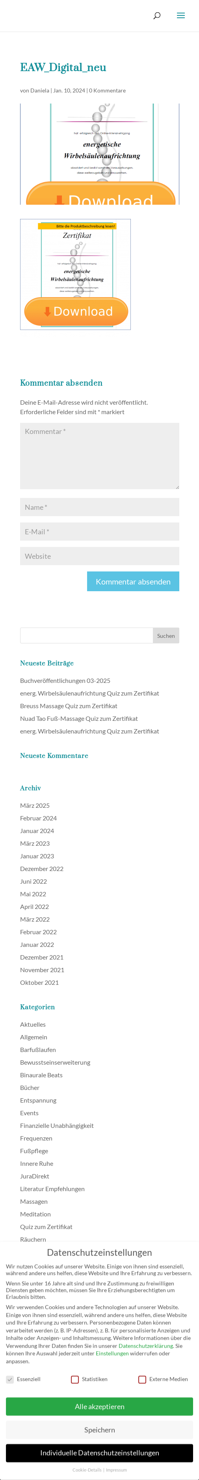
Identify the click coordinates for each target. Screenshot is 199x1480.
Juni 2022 (33, 881)
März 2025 (35, 805)
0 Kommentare (107, 90)
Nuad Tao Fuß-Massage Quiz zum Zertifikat (79, 718)
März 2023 (35, 843)
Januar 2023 (37, 856)
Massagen (34, 1201)
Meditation (35, 1214)
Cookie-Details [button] (87, 1465)
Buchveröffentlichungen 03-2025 (65, 680)
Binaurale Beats (41, 1074)
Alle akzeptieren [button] (100, 1401)
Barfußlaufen (38, 1049)
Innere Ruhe (36, 1163)
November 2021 (42, 969)
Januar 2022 (37, 944)
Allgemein (33, 1037)
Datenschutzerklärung (146, 1341)
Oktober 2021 (39, 982)
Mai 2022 (33, 893)
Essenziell (23, 1374)
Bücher (29, 1087)
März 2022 (35, 919)
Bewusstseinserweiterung (55, 1062)
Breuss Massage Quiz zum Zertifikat (68, 705)
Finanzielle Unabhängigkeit (57, 1125)
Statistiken (89, 1374)
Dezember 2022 (41, 868)
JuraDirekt (34, 1176)
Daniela (39, 90)
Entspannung (38, 1100)
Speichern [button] (99, 1425)
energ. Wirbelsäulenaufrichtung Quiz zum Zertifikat (89, 693)
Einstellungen (112, 1348)
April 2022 (34, 906)
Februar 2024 (38, 818)
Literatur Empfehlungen (52, 1188)
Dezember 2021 (41, 957)
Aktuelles (33, 1024)
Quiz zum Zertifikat (46, 1226)
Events (29, 1112)
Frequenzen (36, 1138)
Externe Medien (163, 1374)
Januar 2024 (37, 830)
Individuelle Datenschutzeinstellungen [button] (99, 1448)
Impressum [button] (116, 1465)
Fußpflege (34, 1150)
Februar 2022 (38, 931)
